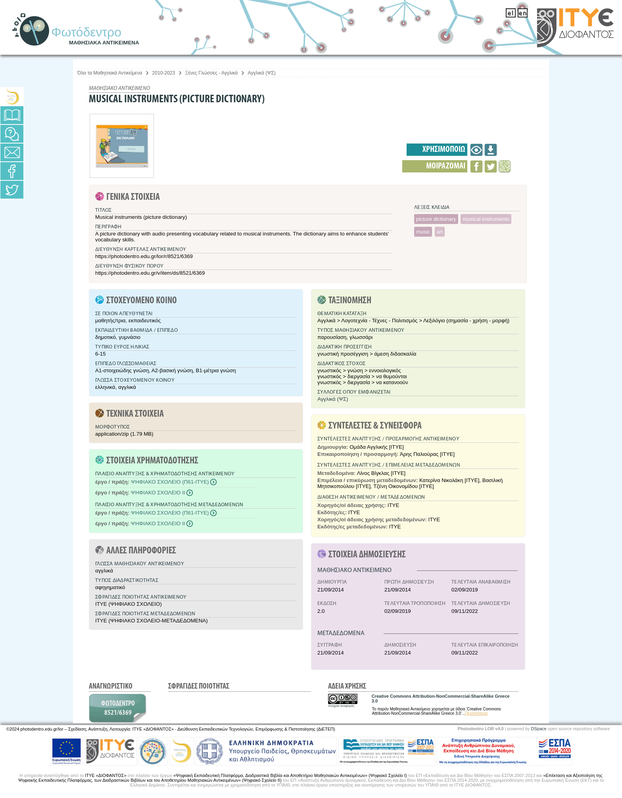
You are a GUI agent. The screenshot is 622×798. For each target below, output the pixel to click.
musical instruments (486, 219)
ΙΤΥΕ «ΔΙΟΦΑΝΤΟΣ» (105, 775)
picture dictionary (436, 219)
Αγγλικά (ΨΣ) (262, 73)
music (423, 232)
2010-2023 (163, 73)
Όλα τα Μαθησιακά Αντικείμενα (109, 73)
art (440, 232)
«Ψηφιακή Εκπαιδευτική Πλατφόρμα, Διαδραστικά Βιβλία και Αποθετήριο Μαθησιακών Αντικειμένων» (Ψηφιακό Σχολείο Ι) (290, 775)
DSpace (539, 728)
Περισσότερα (476, 713)
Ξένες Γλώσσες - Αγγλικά (211, 73)
